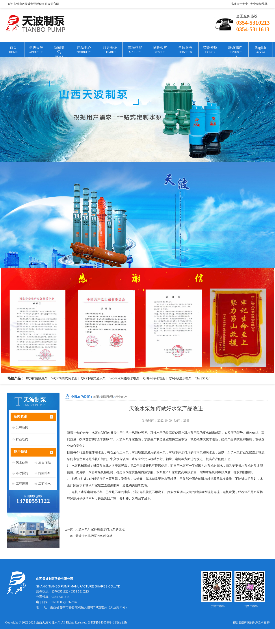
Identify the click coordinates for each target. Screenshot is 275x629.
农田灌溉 (44, 462)
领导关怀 (110, 50)
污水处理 (22, 462)
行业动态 (22, 439)
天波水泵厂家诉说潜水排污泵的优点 (100, 529)
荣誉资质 (210, 50)
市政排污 (22, 473)
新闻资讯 (58, 51)
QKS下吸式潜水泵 (93, 378)
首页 (13, 50)
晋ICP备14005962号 (101, 622)
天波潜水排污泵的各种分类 (93, 536)
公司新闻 (22, 427)
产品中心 (83, 50)
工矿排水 (44, 483)
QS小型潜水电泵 (180, 378)
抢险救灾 (160, 50)
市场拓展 (135, 50)
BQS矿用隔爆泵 (36, 378)
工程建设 (22, 483)
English (260, 50)
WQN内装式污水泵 (64, 378)
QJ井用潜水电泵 (154, 378)
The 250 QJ (202, 378)
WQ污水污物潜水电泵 (124, 378)
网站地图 (121, 622)
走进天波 (36, 50)
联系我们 (235, 51)
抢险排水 (44, 473)
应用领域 (20, 451)
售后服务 (185, 50)
